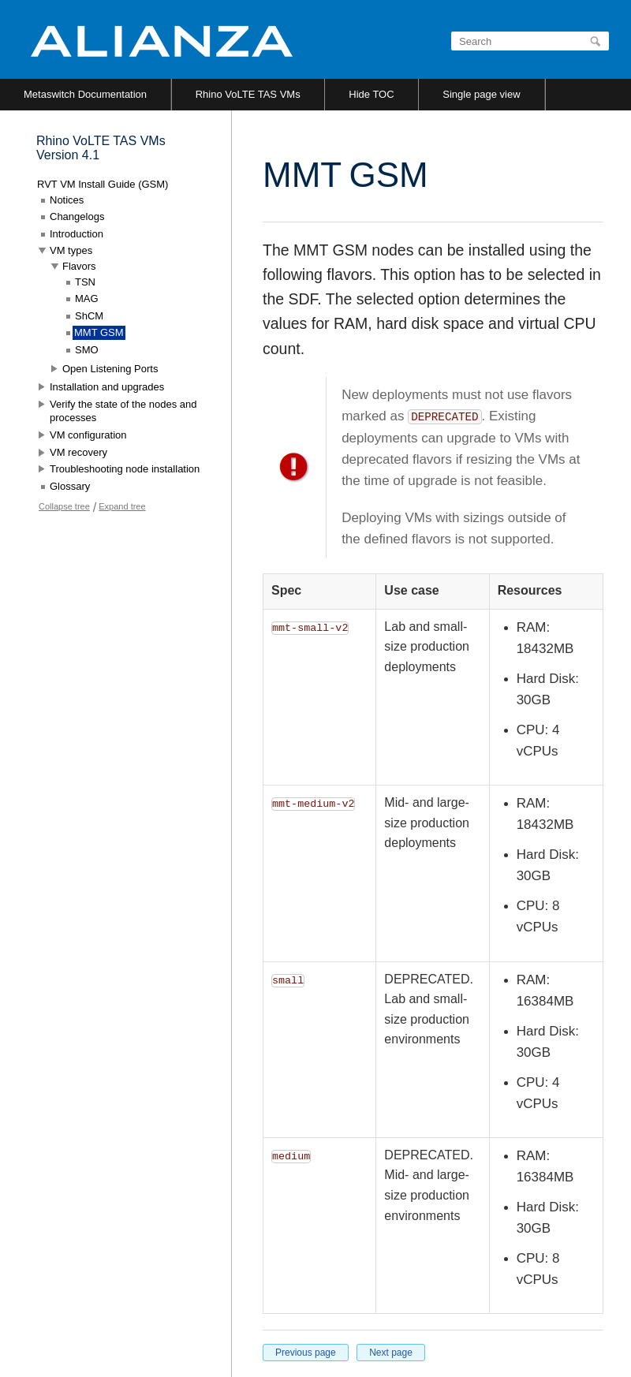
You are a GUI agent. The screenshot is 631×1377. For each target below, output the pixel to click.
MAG (87, 298)
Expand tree (122, 506)
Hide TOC (371, 94)
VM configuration (88, 435)
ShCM (89, 316)
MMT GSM (99, 332)
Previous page (305, 1352)
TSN (85, 282)
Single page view (481, 94)
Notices (67, 200)
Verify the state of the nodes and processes (123, 411)
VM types (71, 250)
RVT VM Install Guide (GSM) (102, 184)
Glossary (70, 486)
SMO (87, 350)
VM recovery (78, 452)
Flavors (79, 266)
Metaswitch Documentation (85, 94)
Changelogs (77, 216)
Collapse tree (64, 506)
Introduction (76, 234)
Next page (391, 1352)
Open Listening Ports (110, 369)
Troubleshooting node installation (125, 469)
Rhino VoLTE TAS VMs (248, 94)
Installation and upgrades (107, 387)
